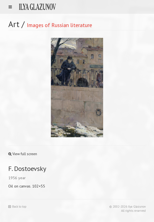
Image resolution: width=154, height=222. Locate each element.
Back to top (17, 206)
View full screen (22, 154)
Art (13, 23)
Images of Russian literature (59, 25)
